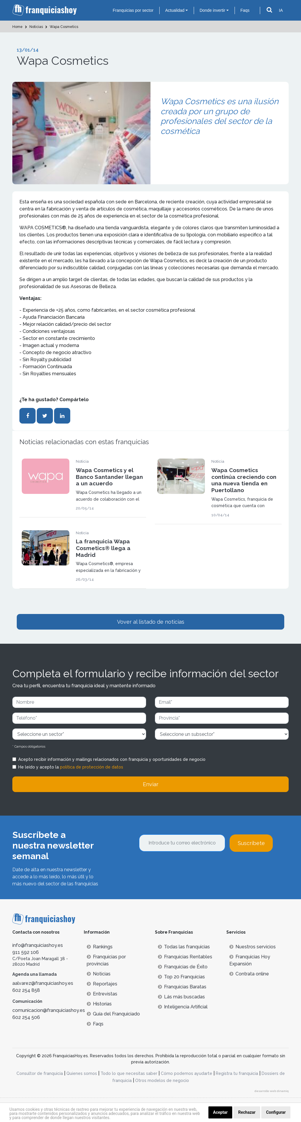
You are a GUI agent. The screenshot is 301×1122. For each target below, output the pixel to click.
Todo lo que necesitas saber (129, 1073)
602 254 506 (26, 1017)
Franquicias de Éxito (183, 967)
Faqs (245, 10)
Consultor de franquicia (39, 1073)
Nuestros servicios (252, 947)
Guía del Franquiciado (113, 1014)
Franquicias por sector (133, 10)
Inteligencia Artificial (183, 1007)
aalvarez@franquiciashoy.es (42, 983)
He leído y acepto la (70, 767)
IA (281, 10)
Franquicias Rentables (185, 957)
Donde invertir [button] (212, 10)
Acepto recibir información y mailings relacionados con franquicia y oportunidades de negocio (111, 759)
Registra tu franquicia (237, 1073)
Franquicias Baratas (182, 987)
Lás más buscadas (181, 997)
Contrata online (249, 974)
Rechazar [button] (246, 1112)
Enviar (150, 784)
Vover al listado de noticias (150, 622)
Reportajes (102, 984)
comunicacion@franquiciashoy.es (48, 1010)
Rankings (100, 947)
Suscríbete (251, 843)
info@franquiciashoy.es (37, 945)
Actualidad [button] (174, 10)
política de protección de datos (91, 767)
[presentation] (183, 867)
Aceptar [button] (220, 1112)
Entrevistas (102, 994)
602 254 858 (26, 990)
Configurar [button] (276, 1112)
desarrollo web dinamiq (272, 1091)
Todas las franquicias (184, 947)
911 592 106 (25, 952)
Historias (99, 1004)
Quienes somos (81, 1073)
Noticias (99, 974)
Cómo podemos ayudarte (186, 1073)
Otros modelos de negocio (162, 1080)
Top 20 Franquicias (181, 977)
